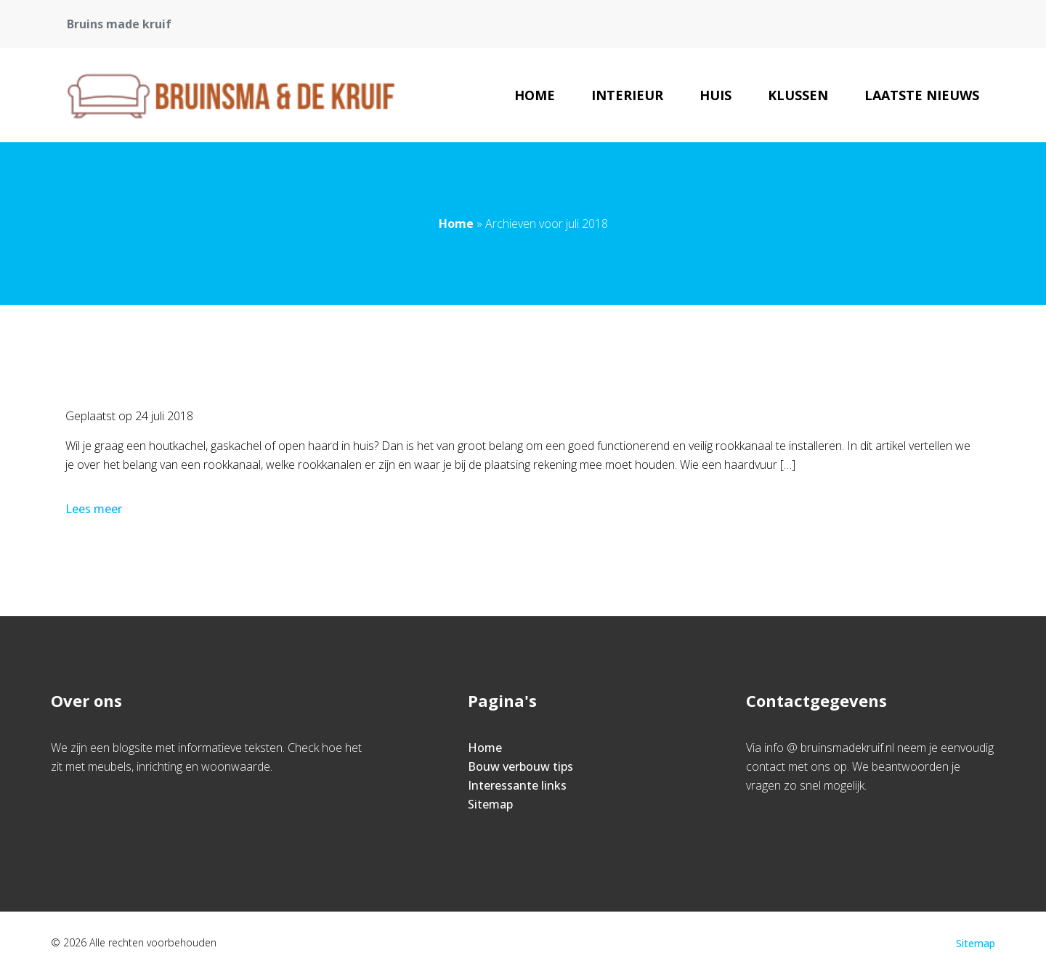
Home (534, 95)
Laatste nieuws (921, 95)
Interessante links (517, 785)
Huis (715, 95)
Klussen (798, 95)
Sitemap (490, 804)
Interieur (627, 95)
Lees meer (95, 509)
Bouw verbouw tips (520, 766)
